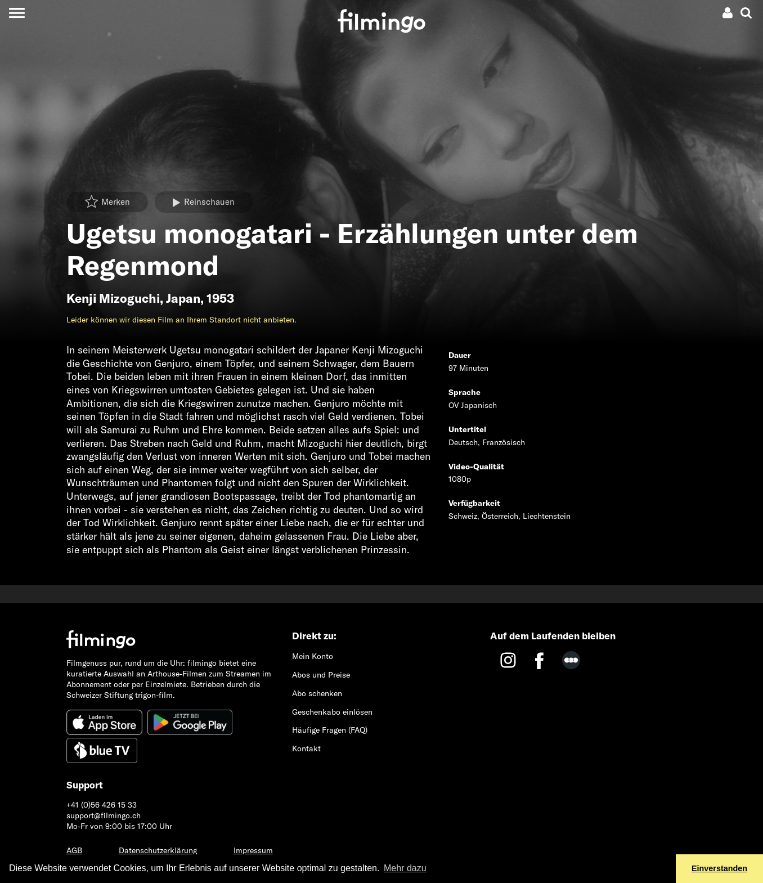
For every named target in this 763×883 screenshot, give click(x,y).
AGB (74, 850)
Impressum (253, 850)
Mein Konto (312, 656)
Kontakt (306, 748)
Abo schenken (317, 693)
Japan (183, 298)
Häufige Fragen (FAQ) (329, 730)
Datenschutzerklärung (158, 850)
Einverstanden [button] (719, 868)
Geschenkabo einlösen (332, 712)
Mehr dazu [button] (405, 868)
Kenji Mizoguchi (113, 298)
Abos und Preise (321, 675)
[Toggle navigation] (16, 12)
